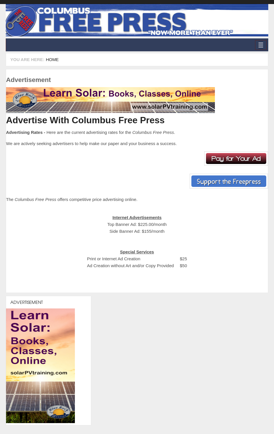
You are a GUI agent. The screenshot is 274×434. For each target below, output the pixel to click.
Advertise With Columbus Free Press (85, 120)
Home (52, 59)
